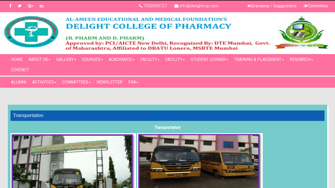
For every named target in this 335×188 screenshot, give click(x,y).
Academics (122, 59)
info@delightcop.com (199, 5)
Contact (20, 69)
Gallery (66, 59)
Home (17, 59)
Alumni (18, 82)
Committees (76, 82)
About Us (40, 59)
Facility (175, 59)
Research (301, 59)
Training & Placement (259, 59)
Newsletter (109, 82)
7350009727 (155, 5)
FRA (133, 82)
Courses (92, 59)
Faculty (149, 59)
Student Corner (209, 59)
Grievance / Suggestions (274, 5)
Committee (318, 5)
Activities (44, 82)
